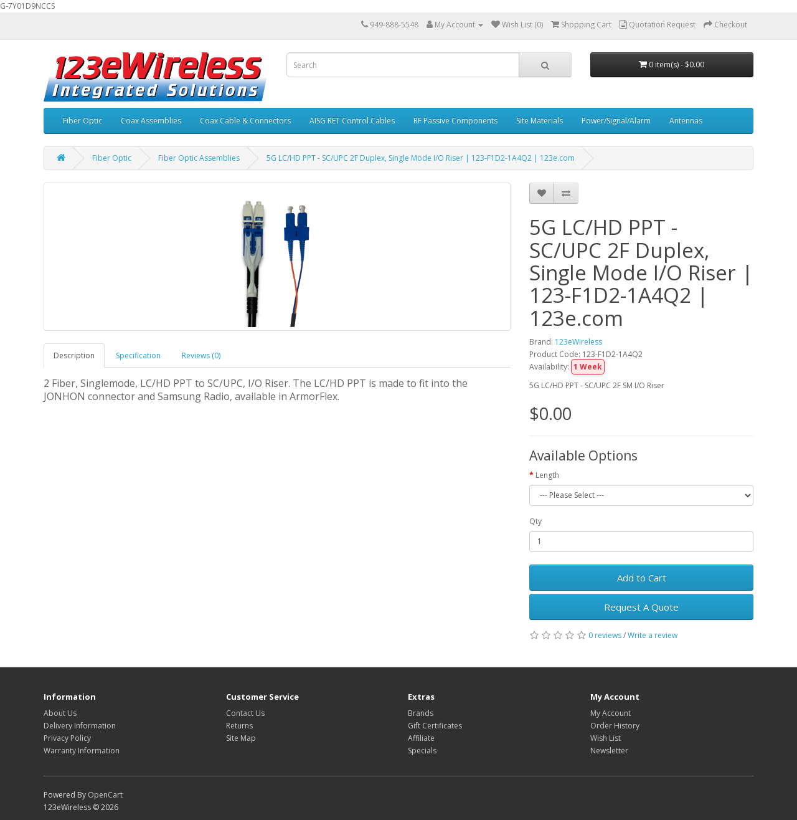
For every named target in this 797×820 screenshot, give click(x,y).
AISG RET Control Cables (352, 120)
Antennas (685, 120)
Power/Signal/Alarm (616, 120)
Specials (422, 750)
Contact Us (245, 713)
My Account (610, 713)
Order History (614, 725)
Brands (420, 713)
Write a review (652, 635)
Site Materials (539, 120)
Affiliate (421, 738)
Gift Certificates (435, 725)
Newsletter (609, 750)
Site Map (241, 738)
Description (74, 355)
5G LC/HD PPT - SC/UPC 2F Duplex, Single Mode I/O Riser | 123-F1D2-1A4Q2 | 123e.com (420, 158)
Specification (138, 355)
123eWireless (578, 341)
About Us (60, 713)
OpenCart (105, 794)
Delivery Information (80, 725)
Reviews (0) (201, 355)
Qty (535, 521)
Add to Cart (641, 577)
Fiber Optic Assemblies (199, 158)
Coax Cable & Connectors (245, 120)
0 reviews (604, 635)
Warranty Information (82, 750)
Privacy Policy (67, 738)
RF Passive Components (455, 120)
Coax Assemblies (151, 120)
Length (547, 475)
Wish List (605, 738)
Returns (239, 725)
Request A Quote (641, 607)
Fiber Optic (82, 120)
